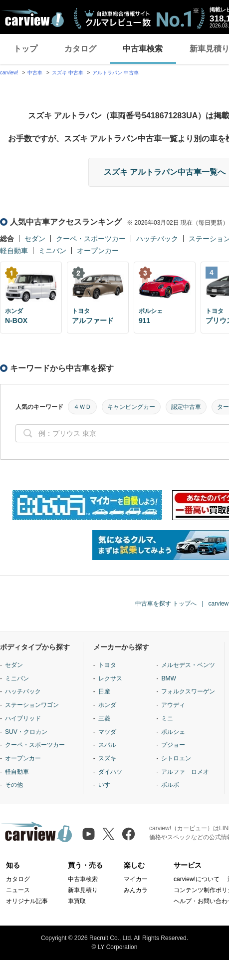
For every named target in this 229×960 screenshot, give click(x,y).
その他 (14, 784)
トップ (25, 48)
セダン (34, 239)
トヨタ (107, 664)
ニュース (18, 890)
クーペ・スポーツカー (91, 239)
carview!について (197, 879)
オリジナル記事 (27, 901)
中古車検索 (143, 48)
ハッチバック (157, 239)
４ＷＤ (82, 406)
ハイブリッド (23, 718)
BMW (168, 678)
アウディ (173, 704)
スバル (107, 744)
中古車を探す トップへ (166, 604)
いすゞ (107, 784)
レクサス (110, 678)
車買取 (77, 901)
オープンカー (98, 251)
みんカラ (136, 890)
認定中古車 (186, 406)
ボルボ (170, 784)
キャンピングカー (131, 406)
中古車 (34, 72)
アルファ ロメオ (185, 771)
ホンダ (107, 704)
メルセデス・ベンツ (188, 664)
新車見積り (83, 890)
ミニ (167, 718)
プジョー (173, 744)
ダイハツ (110, 771)
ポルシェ (173, 731)
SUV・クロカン (26, 731)
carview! (9, 72)
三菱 (104, 718)
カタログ (80, 48)
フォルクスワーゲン (188, 691)
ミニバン (52, 251)
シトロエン (176, 758)
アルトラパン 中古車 (115, 72)
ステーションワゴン (32, 704)
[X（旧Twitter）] (108, 834)
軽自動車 (14, 251)
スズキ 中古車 (67, 72)
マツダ (107, 731)
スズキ (107, 758)
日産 (104, 691)
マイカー (136, 879)
